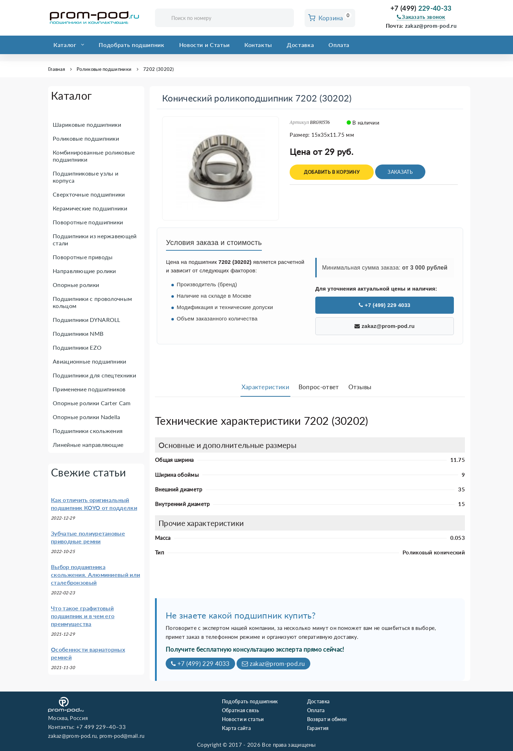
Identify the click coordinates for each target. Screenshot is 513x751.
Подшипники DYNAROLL (86, 319)
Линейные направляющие (88, 444)
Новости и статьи (243, 719)
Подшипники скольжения (88, 430)
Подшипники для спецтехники (94, 375)
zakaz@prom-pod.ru (430, 25)
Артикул (299, 122)
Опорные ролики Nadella (86, 416)
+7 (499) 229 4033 (384, 305)
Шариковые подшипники (87, 124)
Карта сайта (236, 728)
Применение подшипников (89, 389)
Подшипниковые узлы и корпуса (85, 177)
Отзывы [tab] (360, 387)
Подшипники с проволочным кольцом (92, 302)
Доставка (300, 44)
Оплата (338, 44)
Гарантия (317, 728)
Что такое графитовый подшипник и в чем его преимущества (82, 616)
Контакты (258, 44)
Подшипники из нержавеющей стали (95, 239)
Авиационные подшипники (89, 361)
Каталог (64, 44)
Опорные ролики (76, 284)
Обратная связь (240, 710)
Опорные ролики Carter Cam (92, 403)
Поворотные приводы (83, 257)
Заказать (400, 172)
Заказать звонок (421, 17)
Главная (56, 69)
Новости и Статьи (204, 44)
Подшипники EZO (77, 347)
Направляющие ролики (84, 270)
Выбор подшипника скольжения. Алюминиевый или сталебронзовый (95, 574)
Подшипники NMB (78, 333)
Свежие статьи (88, 472)
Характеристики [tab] (265, 387)
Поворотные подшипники (88, 222)
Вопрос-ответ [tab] (319, 387)
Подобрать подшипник (131, 44)
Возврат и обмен (327, 719)
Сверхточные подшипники (89, 194)
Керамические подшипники (90, 208)
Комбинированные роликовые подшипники (94, 156)
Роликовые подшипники (104, 69)
